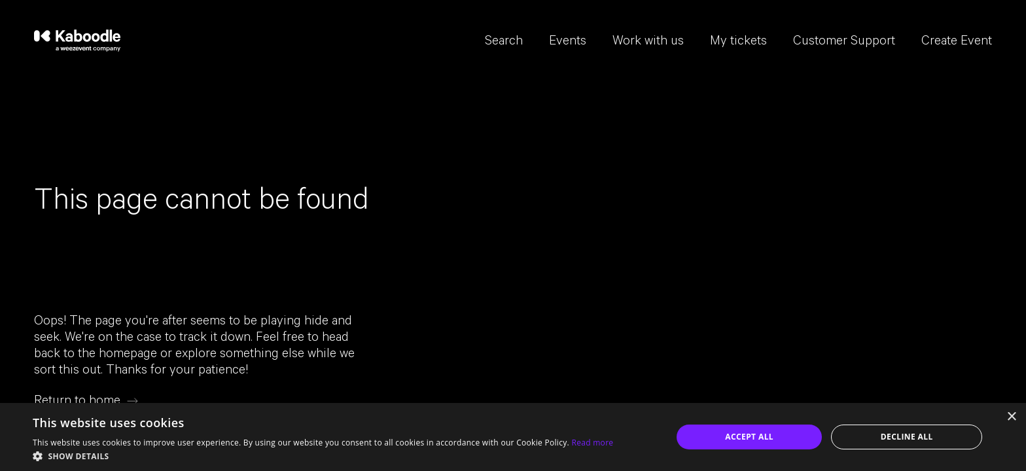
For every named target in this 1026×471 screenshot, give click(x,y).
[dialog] (513, 437)
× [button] (1011, 417)
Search (504, 42)
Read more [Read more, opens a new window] (592, 442)
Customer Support (844, 42)
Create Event (956, 42)
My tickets (738, 42)
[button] (323, 455)
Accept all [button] (749, 436)
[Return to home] (86, 401)
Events (567, 42)
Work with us (648, 42)
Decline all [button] (907, 436)
